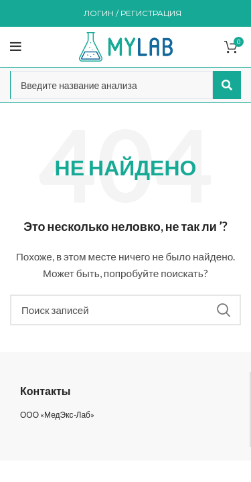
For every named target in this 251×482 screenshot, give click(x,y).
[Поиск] (125, 310)
